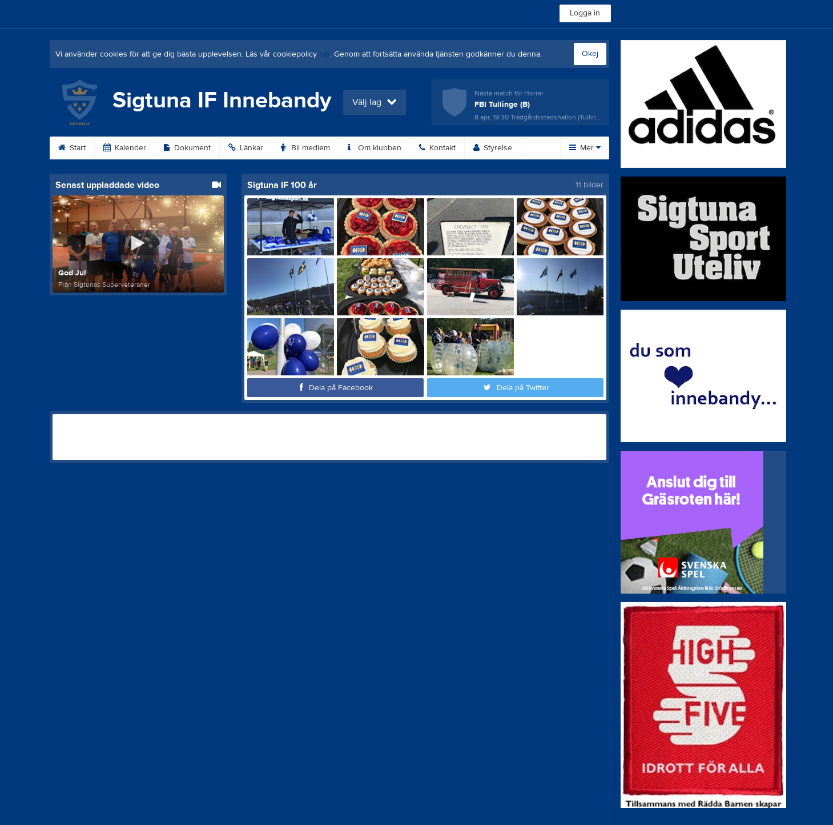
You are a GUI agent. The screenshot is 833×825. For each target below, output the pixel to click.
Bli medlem (305, 148)
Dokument (187, 148)
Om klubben (374, 148)
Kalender (124, 148)
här (324, 54)
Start (72, 148)
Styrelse (492, 148)
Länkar (245, 148)
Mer (585, 148)
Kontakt (437, 148)
